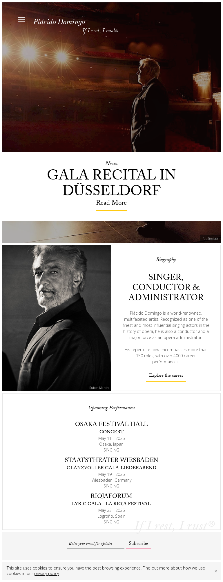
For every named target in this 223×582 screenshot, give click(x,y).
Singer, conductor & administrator (166, 288)
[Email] (95, 544)
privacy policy (46, 573)
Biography (166, 260)
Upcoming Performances (111, 408)
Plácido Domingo (59, 22)
